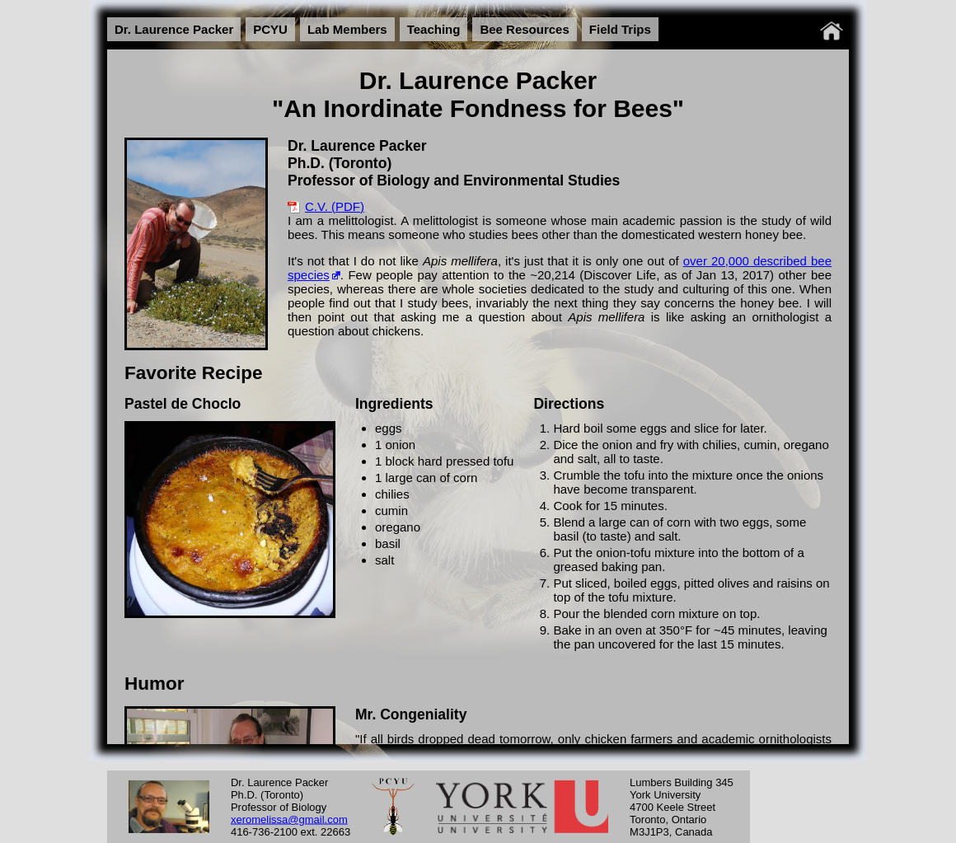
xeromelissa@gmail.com (289, 819)
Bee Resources (524, 29)
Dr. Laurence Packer (174, 29)
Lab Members (347, 29)
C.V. (316, 206)
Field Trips (620, 29)
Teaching (434, 29)
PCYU (270, 29)
